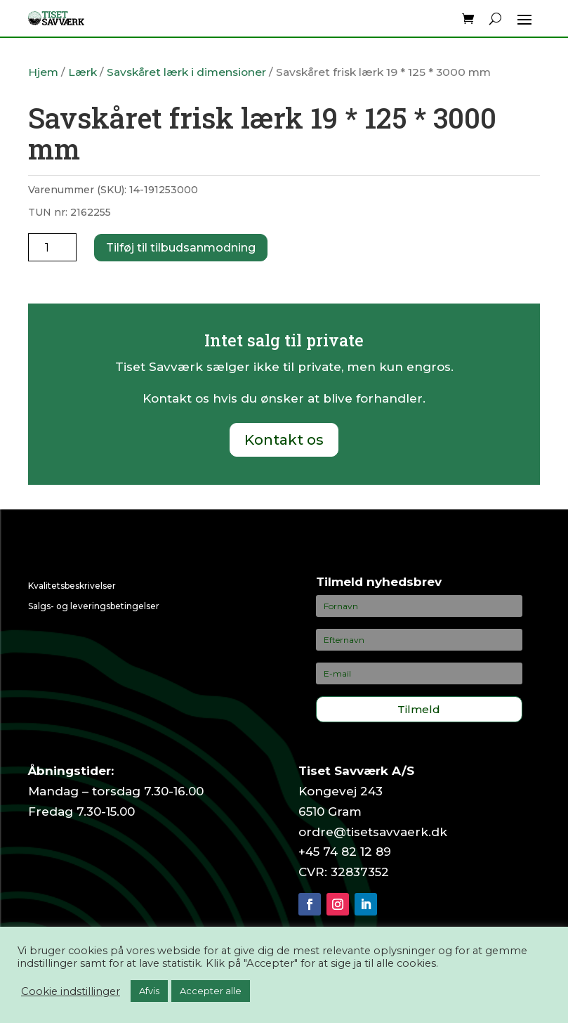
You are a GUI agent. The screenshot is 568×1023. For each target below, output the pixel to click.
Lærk (82, 72)
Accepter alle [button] (211, 990)
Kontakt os (284, 439)
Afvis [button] (149, 990)
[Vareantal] (52, 247)
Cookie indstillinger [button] (70, 991)
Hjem (43, 72)
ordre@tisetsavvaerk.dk (372, 832)
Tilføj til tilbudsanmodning (181, 247)
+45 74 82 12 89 (344, 852)
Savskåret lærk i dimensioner (186, 72)
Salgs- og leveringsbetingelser (93, 606)
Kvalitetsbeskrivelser (72, 585)
